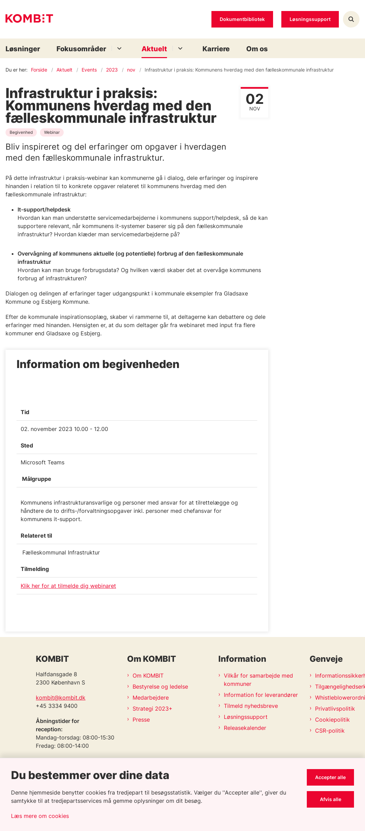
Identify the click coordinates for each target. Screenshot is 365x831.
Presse (141, 719)
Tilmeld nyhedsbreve (251, 705)
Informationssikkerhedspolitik (337, 675)
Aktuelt (154, 49)
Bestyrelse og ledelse (160, 686)
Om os (257, 49)
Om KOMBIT (148, 675)
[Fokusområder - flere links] (118, 48)
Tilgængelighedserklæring (337, 686)
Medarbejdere (151, 697)
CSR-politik (330, 730)
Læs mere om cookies (40, 815)
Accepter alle (330, 777)
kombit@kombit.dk (60, 697)
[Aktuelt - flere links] (179, 48)
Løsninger (23, 49)
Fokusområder (81, 49)
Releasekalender (245, 727)
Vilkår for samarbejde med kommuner (258, 679)
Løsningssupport (246, 716)
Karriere (216, 49)
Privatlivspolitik (335, 708)
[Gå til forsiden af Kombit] (26, 19)
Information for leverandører (261, 694)
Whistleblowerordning (337, 697)
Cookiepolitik (332, 719)
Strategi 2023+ (153, 708)
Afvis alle (330, 799)
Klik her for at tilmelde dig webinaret (68, 585)
